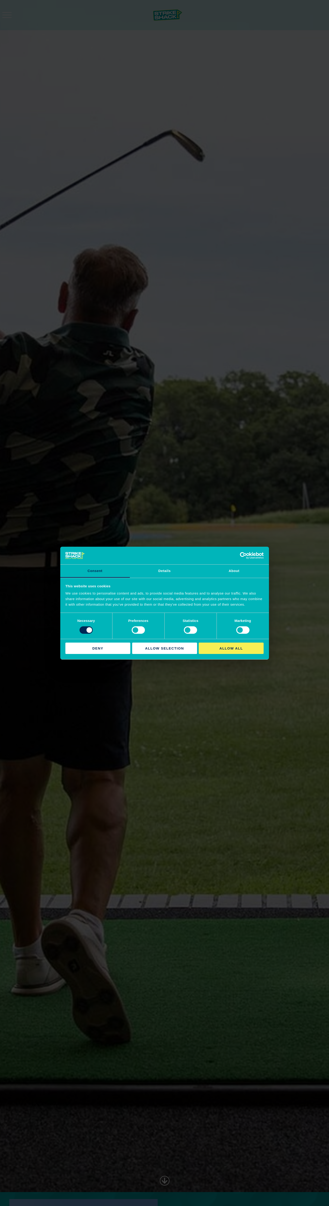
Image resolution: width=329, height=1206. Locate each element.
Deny (97, 648)
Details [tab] (164, 571)
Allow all (231, 648)
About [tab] (234, 571)
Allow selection (164, 648)
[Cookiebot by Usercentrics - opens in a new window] (243, 555)
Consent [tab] (94, 571)
